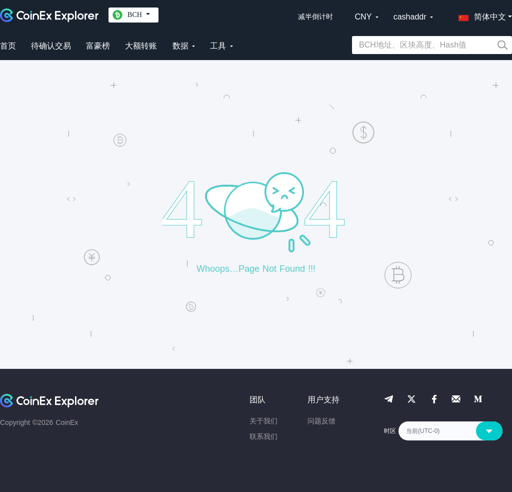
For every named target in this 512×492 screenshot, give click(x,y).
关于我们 (264, 421)
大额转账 (141, 46)
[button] (480, 15)
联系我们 (264, 436)
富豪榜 (98, 46)
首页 (8, 46)
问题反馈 (322, 421)
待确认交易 (51, 46)
